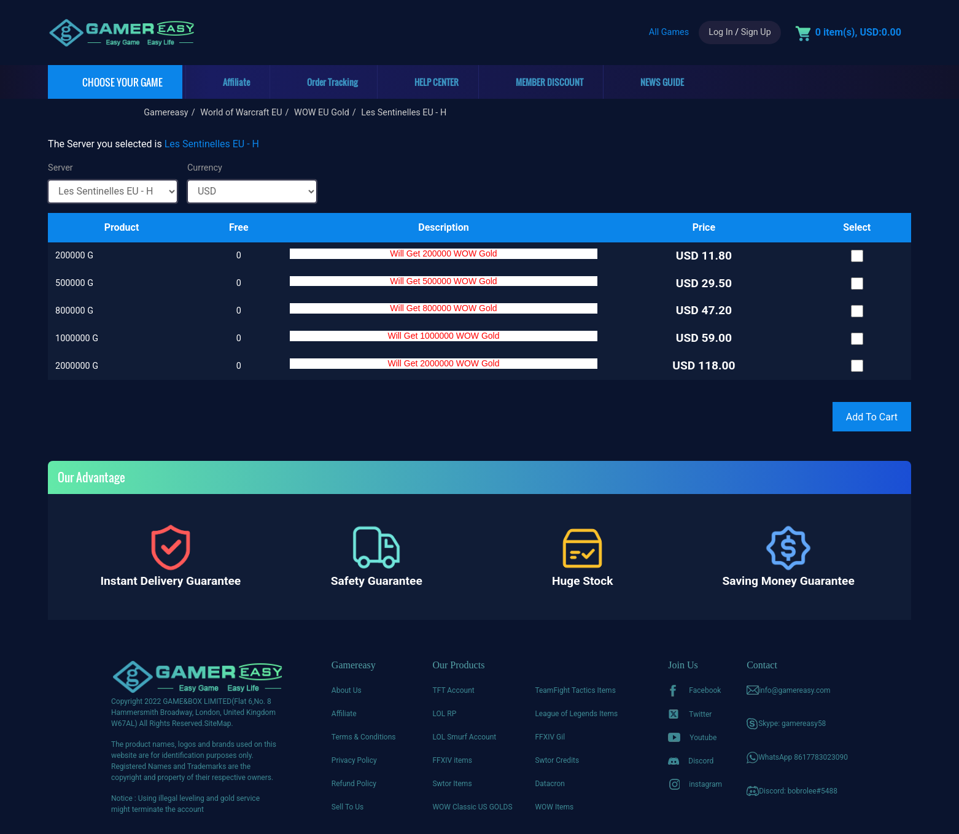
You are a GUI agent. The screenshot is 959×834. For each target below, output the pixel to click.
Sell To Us (347, 807)
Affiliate (344, 713)
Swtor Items (452, 783)
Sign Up (756, 32)
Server (60, 168)
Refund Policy (354, 783)
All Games (669, 32)
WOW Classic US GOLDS (472, 807)
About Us (347, 690)
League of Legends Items (576, 713)
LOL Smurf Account (464, 737)
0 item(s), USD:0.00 (858, 32)
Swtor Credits (557, 760)
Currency (204, 168)
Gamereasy (166, 112)
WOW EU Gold (321, 112)
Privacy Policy (354, 760)
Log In (720, 32)
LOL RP (444, 713)
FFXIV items (452, 760)
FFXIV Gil (550, 737)
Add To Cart (872, 417)
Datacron (550, 783)
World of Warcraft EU (241, 112)
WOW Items (554, 807)
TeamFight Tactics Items (575, 690)
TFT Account (453, 690)
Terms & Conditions (364, 737)
